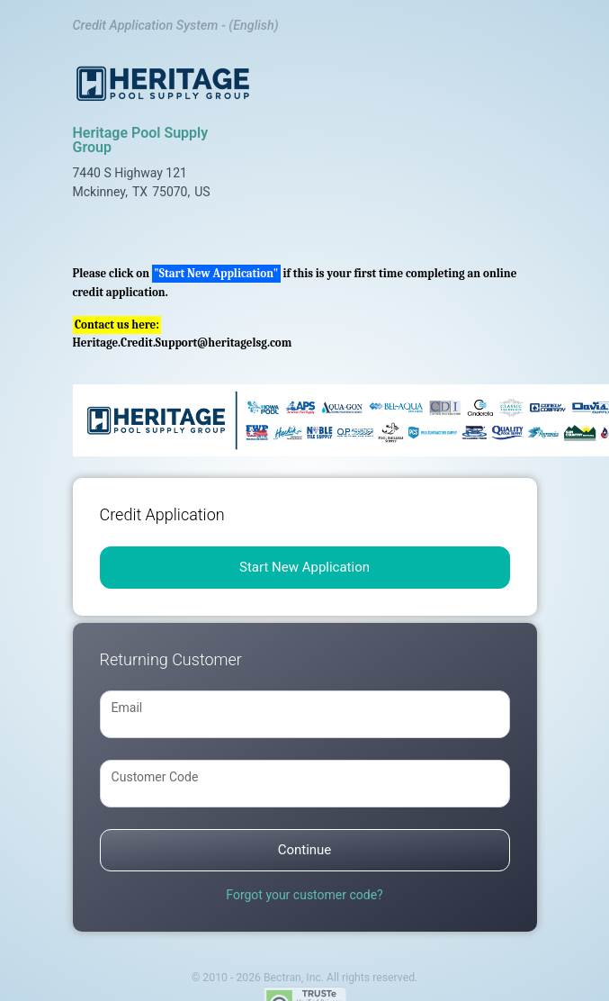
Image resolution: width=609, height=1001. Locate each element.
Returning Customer (171, 659)
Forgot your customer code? (304, 895)
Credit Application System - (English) (176, 25)
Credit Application (162, 514)
